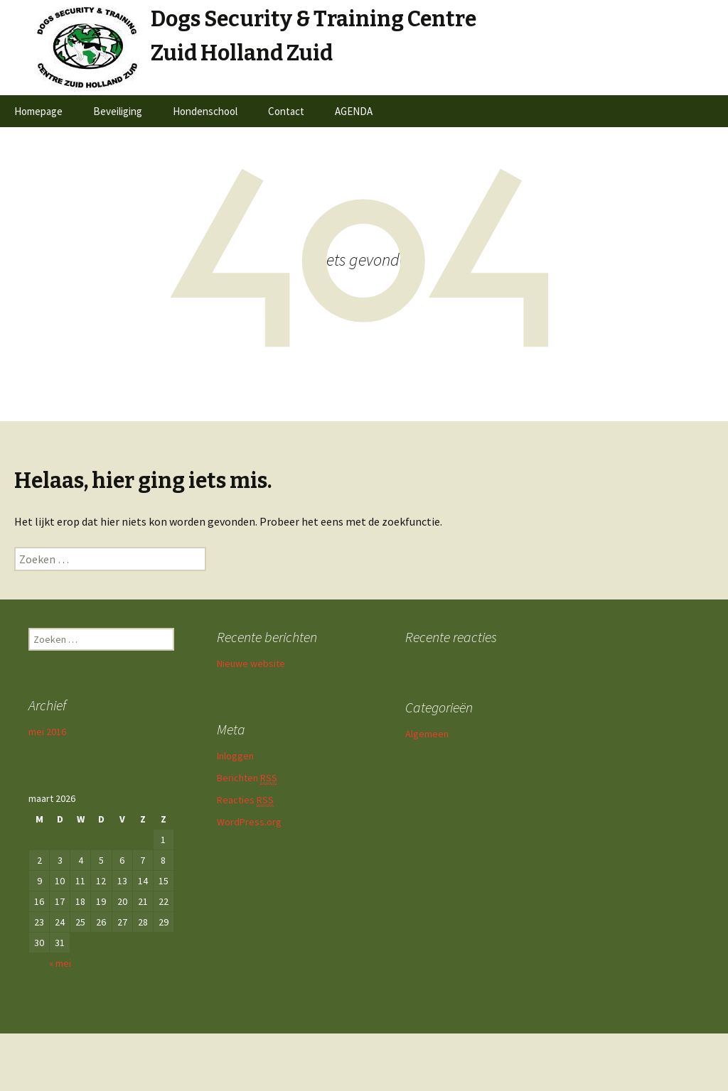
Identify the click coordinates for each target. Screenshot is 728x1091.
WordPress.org (249, 821)
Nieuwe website (251, 663)
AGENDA (354, 111)
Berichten (247, 778)
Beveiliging (117, 111)
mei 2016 (47, 731)
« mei (60, 963)
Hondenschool (205, 111)
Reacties (245, 800)
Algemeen (427, 733)
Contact (286, 111)
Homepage (38, 111)
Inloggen (235, 755)
